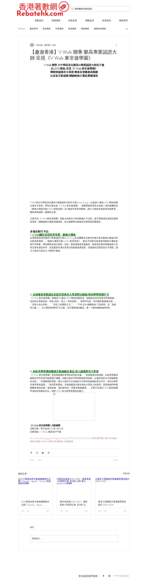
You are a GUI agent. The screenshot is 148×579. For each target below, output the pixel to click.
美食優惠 (47, 28)
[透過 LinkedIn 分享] (43, 453)
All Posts (21, 28)
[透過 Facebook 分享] (31, 453)
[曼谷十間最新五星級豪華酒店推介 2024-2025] (112, 487)
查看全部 (126, 473)
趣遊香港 (34, 28)
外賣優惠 (59, 28)
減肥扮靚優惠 (100, 28)
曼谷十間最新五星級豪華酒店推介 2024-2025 (112, 503)
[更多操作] (116, 45)
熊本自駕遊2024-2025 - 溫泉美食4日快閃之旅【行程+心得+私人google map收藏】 (74, 503)
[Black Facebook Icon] (103, 576)
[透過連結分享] (49, 453)
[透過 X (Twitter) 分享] (37, 453)
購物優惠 (85, 28)
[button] (72, 19)
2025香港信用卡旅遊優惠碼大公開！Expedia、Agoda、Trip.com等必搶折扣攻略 (35, 503)
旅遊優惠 (72, 28)
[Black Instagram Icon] (109, 576)
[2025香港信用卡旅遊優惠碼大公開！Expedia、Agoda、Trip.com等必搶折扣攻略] (35, 487)
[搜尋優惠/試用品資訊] (100, 8)
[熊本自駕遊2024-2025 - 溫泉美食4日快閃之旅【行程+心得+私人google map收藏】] (74, 487)
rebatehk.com (124, 575)
